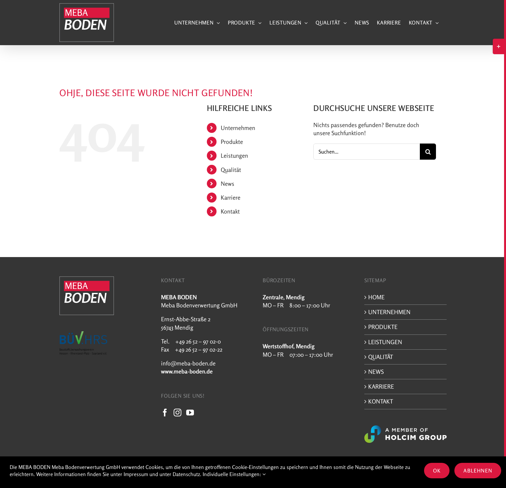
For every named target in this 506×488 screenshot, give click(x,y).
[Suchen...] (366, 152)
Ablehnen (477, 470)
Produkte (232, 141)
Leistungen (234, 155)
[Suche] (428, 152)
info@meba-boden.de (188, 363)
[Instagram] (177, 412)
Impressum (136, 474)
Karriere (230, 197)
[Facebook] (165, 412)
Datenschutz (186, 474)
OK (436, 470)
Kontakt (230, 211)
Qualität (231, 169)
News (227, 183)
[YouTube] (190, 412)
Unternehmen (238, 127)
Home (376, 297)
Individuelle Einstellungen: (234, 474)
